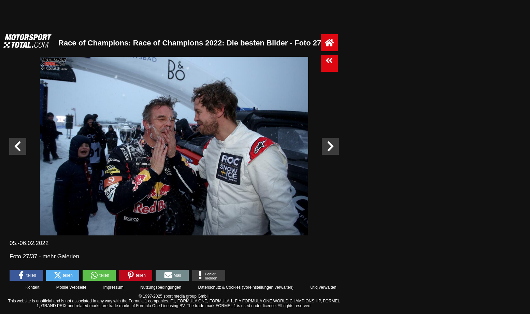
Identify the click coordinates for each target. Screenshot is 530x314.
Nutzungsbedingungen (160, 287)
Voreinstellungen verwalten (267, 287)
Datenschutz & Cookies (219, 287)
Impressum (113, 287)
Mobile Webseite (71, 287)
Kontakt (33, 287)
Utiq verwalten (323, 287)
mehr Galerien (60, 256)
